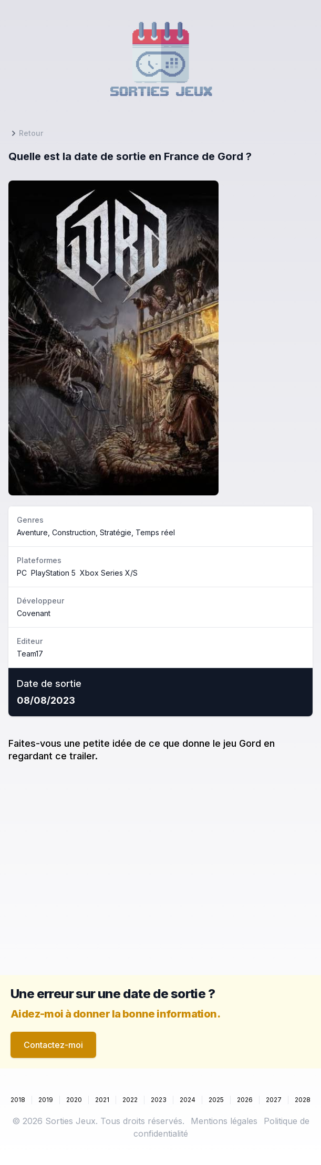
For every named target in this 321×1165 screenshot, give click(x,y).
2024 (187, 1100)
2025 (216, 1100)
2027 (274, 1100)
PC (22, 572)
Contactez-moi (53, 1045)
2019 (45, 1100)
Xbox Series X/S (109, 572)
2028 (302, 1100)
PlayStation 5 (53, 572)
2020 (74, 1100)
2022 (130, 1100)
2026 (245, 1100)
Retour (25, 133)
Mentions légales (224, 1121)
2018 (18, 1100)
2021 (102, 1100)
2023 (159, 1100)
